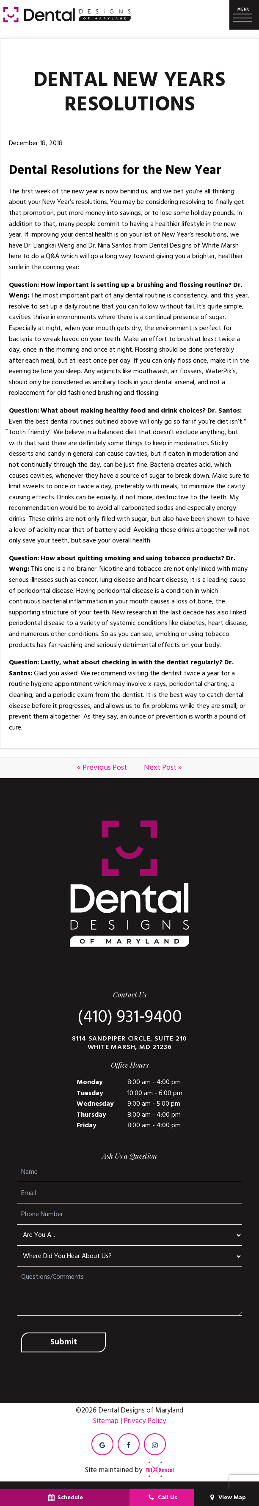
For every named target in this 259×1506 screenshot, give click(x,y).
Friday (86, 1125)
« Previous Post (102, 767)
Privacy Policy (145, 1421)
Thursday (91, 1114)
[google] (102, 1444)
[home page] (67, 15)
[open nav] (244, 15)
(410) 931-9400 (129, 1017)
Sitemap (105, 1421)
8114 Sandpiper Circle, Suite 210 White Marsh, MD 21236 (129, 1042)
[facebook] (129, 1444)
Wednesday (95, 1103)
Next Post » (163, 767)
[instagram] (155, 1444)
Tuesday (90, 1093)
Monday (90, 1082)
